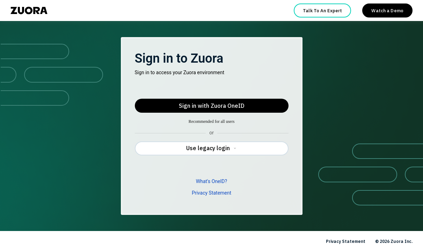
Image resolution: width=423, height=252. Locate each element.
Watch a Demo (387, 11)
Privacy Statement (211, 193)
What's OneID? (211, 181)
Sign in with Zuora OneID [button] (212, 105)
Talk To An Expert (322, 11)
